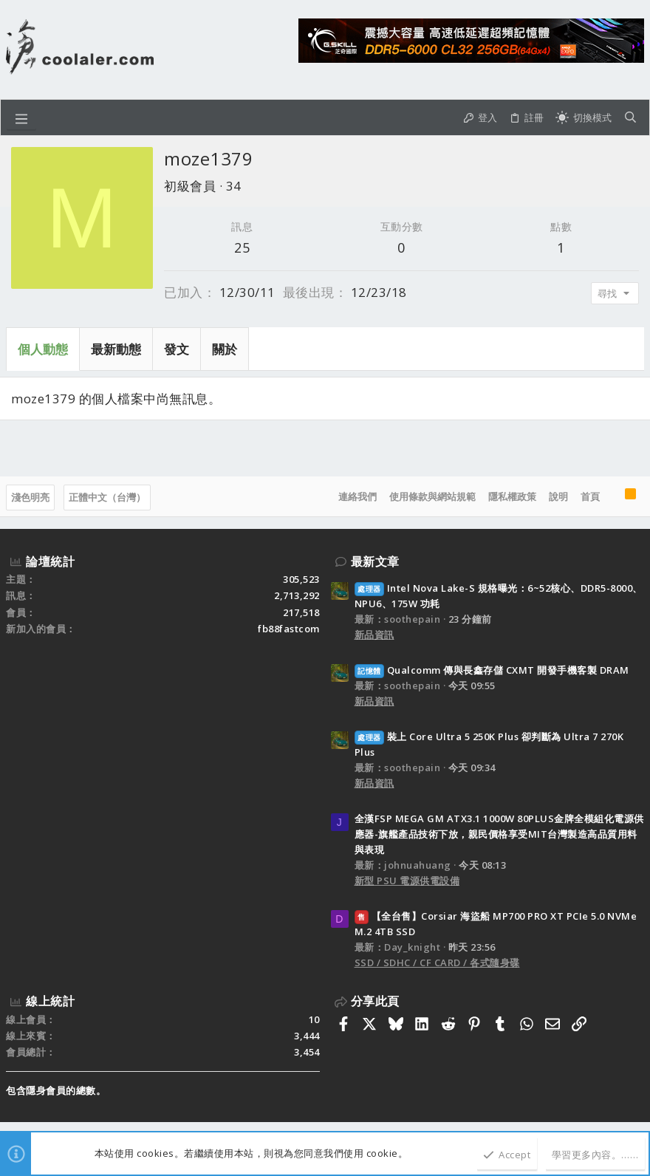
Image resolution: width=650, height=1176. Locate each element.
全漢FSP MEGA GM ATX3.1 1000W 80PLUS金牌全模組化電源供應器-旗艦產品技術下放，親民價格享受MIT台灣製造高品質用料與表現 (499, 834)
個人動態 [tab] (43, 349)
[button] (21, 117)
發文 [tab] (176, 349)
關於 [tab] (224, 349)
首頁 (590, 496)
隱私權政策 (512, 496)
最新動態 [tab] (116, 349)
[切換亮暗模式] (584, 117)
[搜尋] (630, 117)
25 (242, 247)
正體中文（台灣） (107, 497)
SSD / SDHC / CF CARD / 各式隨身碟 (437, 962)
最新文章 (375, 561)
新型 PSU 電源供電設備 (407, 880)
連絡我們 (357, 496)
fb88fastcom (289, 628)
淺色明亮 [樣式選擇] (30, 497)
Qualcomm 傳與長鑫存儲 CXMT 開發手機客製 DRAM (492, 670)
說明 (558, 496)
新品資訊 (374, 634)
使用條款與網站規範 (432, 496)
